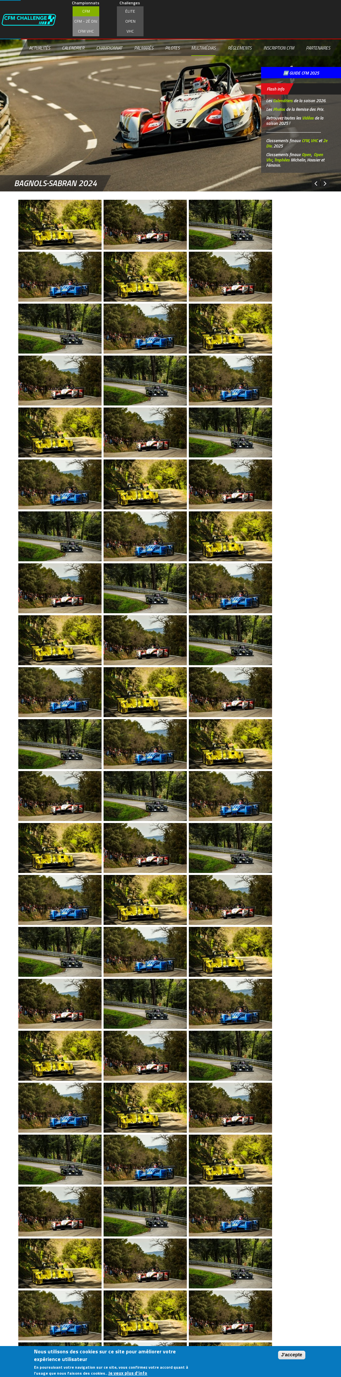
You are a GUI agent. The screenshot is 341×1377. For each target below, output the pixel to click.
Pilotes (172, 48)
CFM (86, 11)
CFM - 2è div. (86, 21)
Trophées (282, 159)
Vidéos (308, 118)
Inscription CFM (278, 48)
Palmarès (143, 48)
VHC (130, 31)
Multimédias (203, 48)
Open (130, 21)
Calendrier (73, 48)
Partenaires (318, 48)
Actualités (39, 48)
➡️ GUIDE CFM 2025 (301, 73)
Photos (279, 109)
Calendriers (283, 100)
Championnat (109, 48)
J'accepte (291, 1354)
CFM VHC (86, 31)
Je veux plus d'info (127, 1372)
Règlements (239, 48)
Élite (130, 11)
